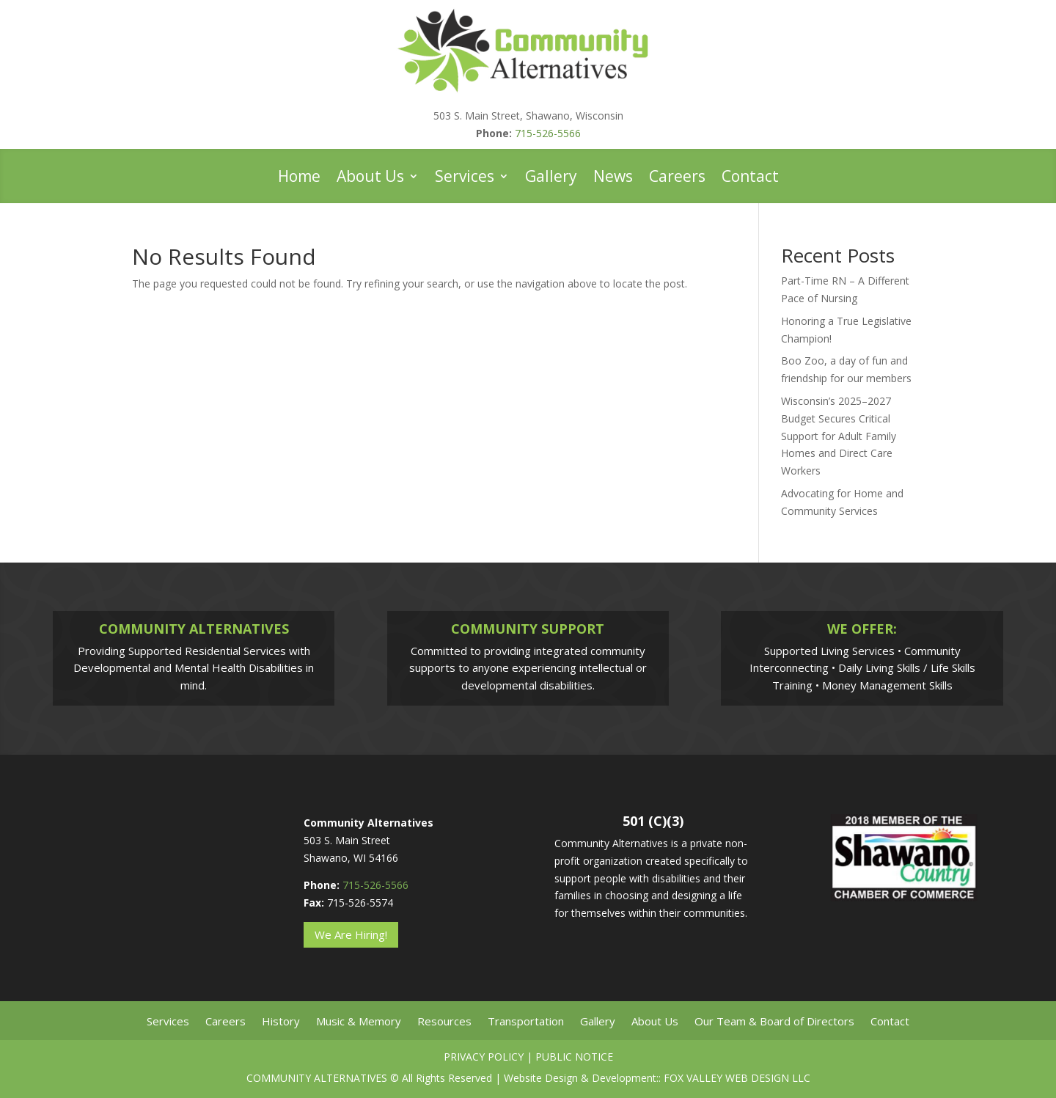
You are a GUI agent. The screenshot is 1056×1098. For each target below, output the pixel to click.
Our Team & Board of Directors (774, 1022)
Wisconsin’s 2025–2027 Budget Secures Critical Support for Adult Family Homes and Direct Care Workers (838, 435)
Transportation (526, 1022)
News (613, 178)
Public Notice (574, 1057)
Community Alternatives (316, 1078)
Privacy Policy (484, 1057)
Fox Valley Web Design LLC (737, 1078)
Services (464, 178)
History (281, 1022)
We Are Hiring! (351, 934)
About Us (370, 178)
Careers (677, 178)
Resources (444, 1022)
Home (299, 178)
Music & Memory (358, 1022)
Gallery (551, 178)
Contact (750, 178)
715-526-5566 (548, 133)
